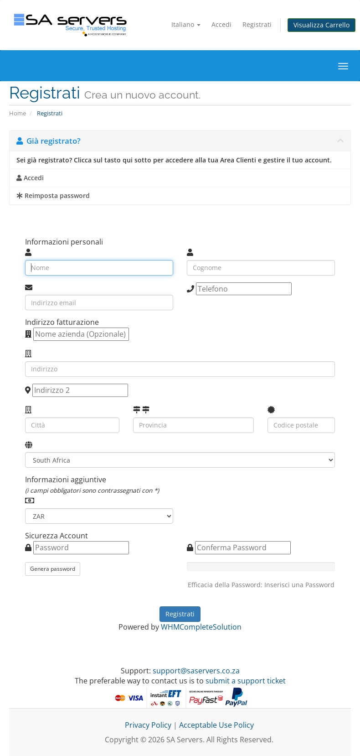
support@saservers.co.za (196, 671)
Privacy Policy (148, 725)
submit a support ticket (246, 681)
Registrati (257, 24)
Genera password (52, 569)
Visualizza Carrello (321, 25)
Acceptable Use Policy (216, 725)
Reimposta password (53, 196)
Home (17, 113)
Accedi (221, 24)
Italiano (186, 24)
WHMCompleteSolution (201, 627)
